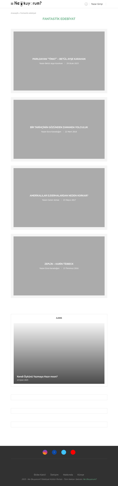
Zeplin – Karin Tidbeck (59, 263)
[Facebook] (54, 452)
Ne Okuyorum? (89, 479)
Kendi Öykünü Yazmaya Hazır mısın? (37, 376)
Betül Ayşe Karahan (54, 63)
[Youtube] (73, 452)
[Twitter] (63, 452)
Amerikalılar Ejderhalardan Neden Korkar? (59, 195)
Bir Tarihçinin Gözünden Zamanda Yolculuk (59, 127)
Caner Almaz (53, 200)
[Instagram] (45, 452)
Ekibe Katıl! (40, 474)
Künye (81, 474)
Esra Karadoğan (54, 132)
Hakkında (68, 474)
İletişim (54, 474)
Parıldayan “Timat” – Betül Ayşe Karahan (59, 59)
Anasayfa (15, 13)
